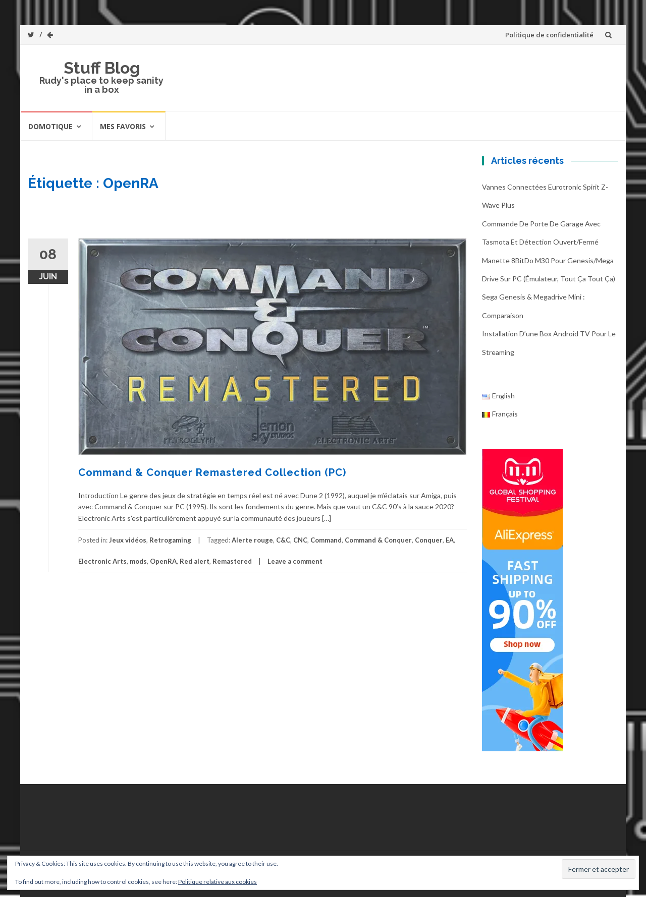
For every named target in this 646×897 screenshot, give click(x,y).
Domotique (50, 126)
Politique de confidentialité (549, 34)
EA (450, 540)
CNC (300, 540)
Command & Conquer (378, 540)
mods (138, 561)
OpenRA (163, 561)
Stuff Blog (102, 67)
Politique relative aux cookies (217, 881)
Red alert (194, 561)
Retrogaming (170, 540)
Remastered (232, 561)
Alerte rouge (252, 540)
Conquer (429, 540)
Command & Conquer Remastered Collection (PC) (212, 472)
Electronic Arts (102, 561)
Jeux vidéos (127, 540)
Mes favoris (123, 126)
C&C (283, 540)
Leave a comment (294, 561)
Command (326, 540)
